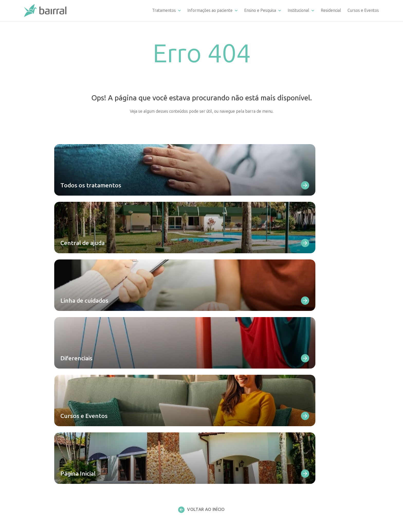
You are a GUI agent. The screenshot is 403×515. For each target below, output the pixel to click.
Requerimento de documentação (241, 366)
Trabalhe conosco (319, 434)
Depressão (127, 373)
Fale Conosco (224, 373)
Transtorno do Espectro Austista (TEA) (152, 411)
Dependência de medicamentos (145, 360)
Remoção (220, 424)
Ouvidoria (220, 405)
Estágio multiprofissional (234, 449)
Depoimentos (224, 398)
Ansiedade (126, 398)
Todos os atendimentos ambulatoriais (151, 487)
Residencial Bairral (229, 467)
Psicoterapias (129, 475)
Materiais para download (234, 385)
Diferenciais (222, 379)
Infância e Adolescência (138, 436)
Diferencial (312, 353)
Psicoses (124, 379)
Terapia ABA (128, 468)
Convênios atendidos (230, 417)
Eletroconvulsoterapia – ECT (143, 449)
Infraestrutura (225, 411)
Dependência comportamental (145, 366)
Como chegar (224, 392)
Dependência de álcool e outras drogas (152, 353)
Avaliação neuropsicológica (141, 481)
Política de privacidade (322, 457)
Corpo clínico (314, 366)
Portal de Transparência (324, 405)
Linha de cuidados (228, 360)
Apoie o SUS (313, 398)
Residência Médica (228, 443)
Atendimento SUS (318, 392)
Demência (126, 405)
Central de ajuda (227, 353)
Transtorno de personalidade (143, 392)
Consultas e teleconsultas (140, 462)
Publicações (313, 445)
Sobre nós (311, 385)
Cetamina (125, 455)
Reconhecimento (317, 379)
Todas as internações (136, 417)
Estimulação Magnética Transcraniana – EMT (157, 443)
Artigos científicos (228, 455)
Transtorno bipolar (134, 385)
